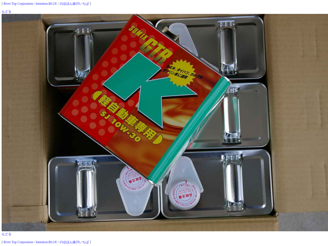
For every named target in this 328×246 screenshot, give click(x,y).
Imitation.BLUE (46, 3)
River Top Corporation (18, 3)
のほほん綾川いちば (74, 3)
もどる (6, 11)
